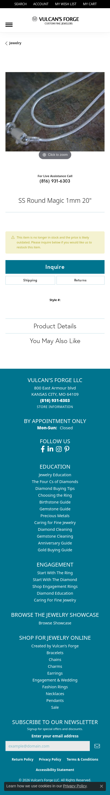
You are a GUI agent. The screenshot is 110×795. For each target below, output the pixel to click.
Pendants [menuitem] (55, 700)
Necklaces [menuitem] (55, 693)
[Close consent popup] (101, 786)
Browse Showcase (54, 623)
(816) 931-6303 (55, 181)
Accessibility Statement (55, 769)
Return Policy (23, 759)
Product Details (55, 325)
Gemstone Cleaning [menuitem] (55, 536)
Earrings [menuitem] (55, 673)
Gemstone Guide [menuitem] (55, 508)
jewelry (15, 43)
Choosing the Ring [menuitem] (55, 495)
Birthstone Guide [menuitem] (55, 502)
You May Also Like (55, 340)
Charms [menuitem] (55, 666)
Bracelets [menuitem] (54, 652)
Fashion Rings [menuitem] (55, 686)
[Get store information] (55, 406)
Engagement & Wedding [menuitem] (55, 680)
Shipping (30, 280)
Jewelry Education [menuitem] (55, 474)
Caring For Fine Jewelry (55, 600)
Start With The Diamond (55, 579)
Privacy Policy (50, 759)
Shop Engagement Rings (55, 586)
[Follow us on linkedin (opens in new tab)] (50, 449)
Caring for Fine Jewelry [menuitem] (55, 522)
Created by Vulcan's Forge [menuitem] (55, 645)
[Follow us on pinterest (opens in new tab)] (66, 449)
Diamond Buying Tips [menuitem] (55, 488)
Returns (80, 280)
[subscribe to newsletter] (97, 746)
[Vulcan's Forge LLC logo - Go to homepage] (55, 20)
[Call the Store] (55, 400)
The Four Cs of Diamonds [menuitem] (55, 481)
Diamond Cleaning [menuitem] (55, 529)
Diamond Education (55, 593)
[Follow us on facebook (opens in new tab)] (43, 449)
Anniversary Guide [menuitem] (55, 543)
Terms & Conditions (82, 759)
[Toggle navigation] (9, 22)
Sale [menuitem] (55, 707)
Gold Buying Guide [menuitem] (55, 549)
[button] (20, 4)
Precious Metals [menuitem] (54, 515)
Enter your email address (55, 736)
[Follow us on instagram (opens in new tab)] (59, 449)
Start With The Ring (55, 572)
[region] (55, 111)
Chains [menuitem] (55, 659)
